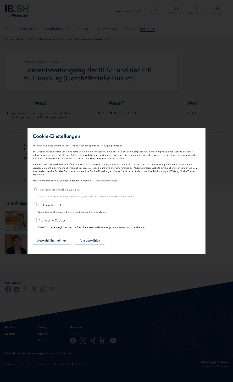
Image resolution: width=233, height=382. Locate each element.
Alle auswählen (90, 240)
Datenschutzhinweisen (105, 180)
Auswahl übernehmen (52, 240)
